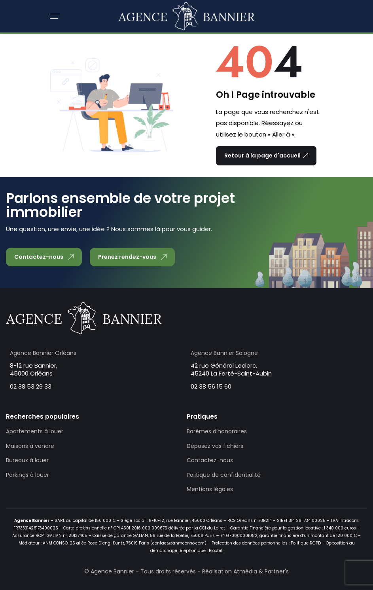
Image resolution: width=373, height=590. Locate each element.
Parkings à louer (27, 475)
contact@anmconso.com (178, 543)
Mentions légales (210, 489)
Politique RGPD (306, 543)
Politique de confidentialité (224, 475)
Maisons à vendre (30, 446)
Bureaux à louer (27, 460)
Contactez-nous (210, 460)
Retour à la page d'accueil (266, 155)
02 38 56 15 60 (211, 386)
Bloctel (215, 551)
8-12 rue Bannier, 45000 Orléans (33, 369)
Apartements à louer (34, 431)
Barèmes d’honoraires (217, 431)
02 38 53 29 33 (30, 386)
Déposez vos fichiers (215, 446)
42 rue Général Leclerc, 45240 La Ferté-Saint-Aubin (231, 369)
